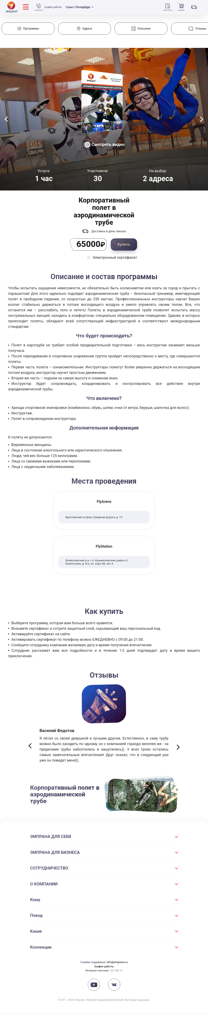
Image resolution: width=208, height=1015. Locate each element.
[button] (30, 748)
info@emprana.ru (117, 964)
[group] (28, 28)
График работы (55, 7)
